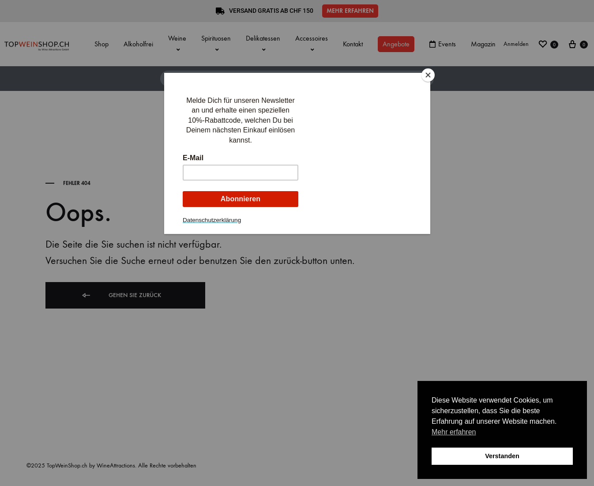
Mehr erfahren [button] (454, 432)
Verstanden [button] (502, 456)
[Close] (428, 75)
